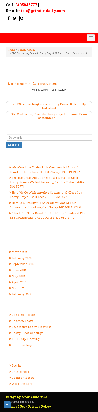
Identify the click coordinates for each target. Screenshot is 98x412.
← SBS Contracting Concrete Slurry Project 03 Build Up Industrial (49, 106)
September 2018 (23, 264)
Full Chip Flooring (26, 339)
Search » (13, 145)
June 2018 (19, 270)
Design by (26, 397)
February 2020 (22, 258)
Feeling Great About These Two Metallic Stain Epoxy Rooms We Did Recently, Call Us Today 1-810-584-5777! (47, 182)
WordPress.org (22, 384)
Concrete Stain (22, 321)
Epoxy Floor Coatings (27, 333)
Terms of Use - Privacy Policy (28, 406)
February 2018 (22, 294)
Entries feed (20, 371)
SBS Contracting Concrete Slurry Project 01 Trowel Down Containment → (49, 116)
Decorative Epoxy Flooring (31, 327)
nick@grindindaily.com (41, 10)
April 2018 (19, 282)
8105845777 (26, 4)
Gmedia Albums (26, 49)
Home (11, 49)
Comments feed (23, 377)
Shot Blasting (22, 345)
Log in (16, 365)
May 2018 (18, 276)
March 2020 (20, 252)
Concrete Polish (23, 315)
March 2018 (20, 288)
